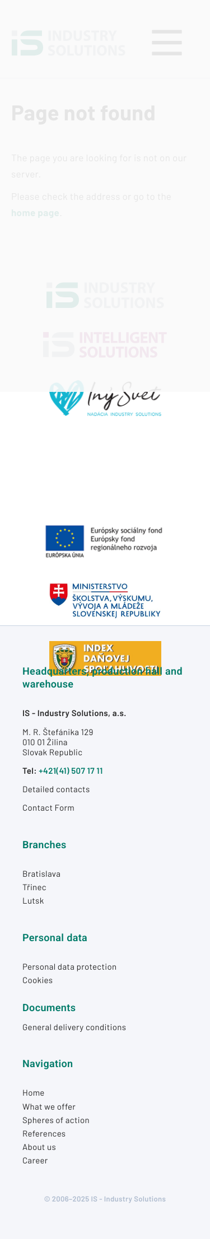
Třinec (34, 887)
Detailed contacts (56, 789)
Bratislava (41, 873)
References (44, 1133)
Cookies (37, 980)
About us (39, 1147)
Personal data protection (69, 966)
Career (35, 1160)
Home (33, 1092)
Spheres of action (56, 1120)
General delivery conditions (74, 1027)
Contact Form (48, 807)
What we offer (49, 1106)
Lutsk (33, 900)
